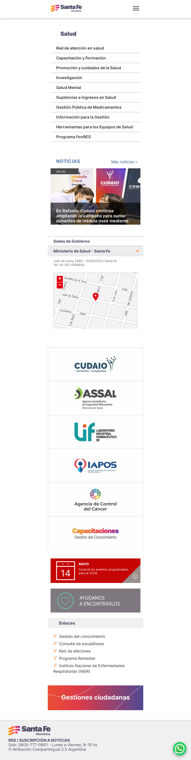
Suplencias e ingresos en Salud (86, 97)
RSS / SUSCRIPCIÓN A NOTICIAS (39, 740)
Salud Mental (68, 87)
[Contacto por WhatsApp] (180, 748)
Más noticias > (124, 161)
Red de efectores (75, 651)
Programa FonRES (73, 136)
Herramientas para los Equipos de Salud (94, 126)
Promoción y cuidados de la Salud (88, 67)
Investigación (69, 77)
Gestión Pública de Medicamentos (89, 107)
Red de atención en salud (80, 48)
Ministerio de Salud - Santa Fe (81, 251)
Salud (68, 33)
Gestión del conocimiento (82, 636)
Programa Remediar (77, 658)
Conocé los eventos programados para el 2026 (103, 571)
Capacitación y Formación (81, 57)
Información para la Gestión (83, 117)
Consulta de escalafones (81, 643)
